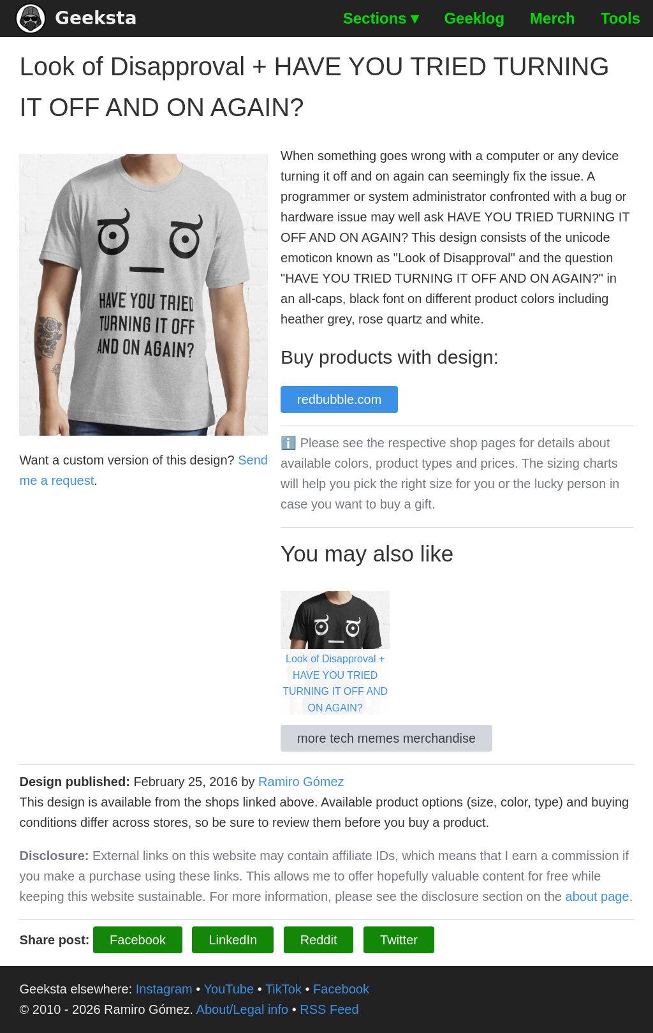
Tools (620, 18)
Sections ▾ (381, 18)
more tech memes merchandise (386, 738)
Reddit (318, 940)
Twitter (399, 940)
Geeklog (474, 18)
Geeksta (76, 18)
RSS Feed (329, 1009)
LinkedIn (233, 940)
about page (597, 896)
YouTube (229, 989)
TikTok (283, 989)
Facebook (138, 940)
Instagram (164, 989)
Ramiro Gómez (301, 782)
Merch (552, 18)
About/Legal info (242, 1009)
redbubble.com (339, 399)
